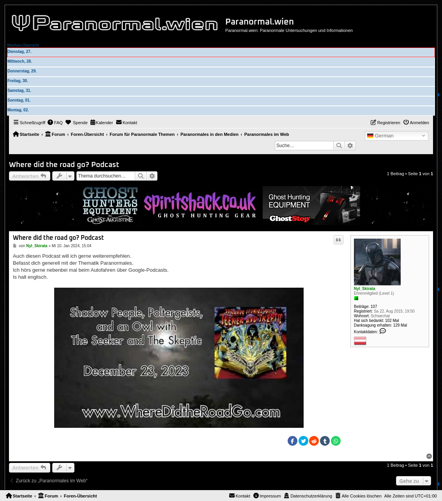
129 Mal (400, 325)
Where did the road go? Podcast (64, 165)
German (380, 136)
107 (374, 306)
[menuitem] (55, 122)
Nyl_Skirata (364, 289)
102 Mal (392, 320)
